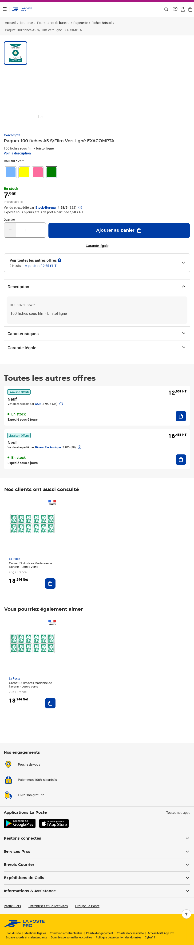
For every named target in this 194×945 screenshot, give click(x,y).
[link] (10, 172)
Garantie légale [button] (97, 246)
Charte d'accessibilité (130, 933)
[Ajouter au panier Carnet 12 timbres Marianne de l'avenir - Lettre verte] (50, 583)
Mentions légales (35, 933)
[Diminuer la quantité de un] (10, 230)
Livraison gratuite (31, 795)
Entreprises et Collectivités (48, 906)
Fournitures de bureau (53, 22)
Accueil (10, 22)
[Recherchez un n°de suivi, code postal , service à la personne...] (166, 9)
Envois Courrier (97, 865)
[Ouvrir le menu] (4, 9)
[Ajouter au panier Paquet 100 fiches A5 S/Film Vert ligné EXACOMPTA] (119, 230)
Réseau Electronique (48, 447)
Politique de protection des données (118, 937)
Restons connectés (97, 838)
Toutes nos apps (178, 812)
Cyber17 (150, 937)
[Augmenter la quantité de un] (40, 230)
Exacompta (12, 135)
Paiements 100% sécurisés (37, 779)
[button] (175, 9)
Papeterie (80, 22)
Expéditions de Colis (97, 878)
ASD (38, 404)
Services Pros (97, 851)
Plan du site (13, 933)
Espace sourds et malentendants (26, 937)
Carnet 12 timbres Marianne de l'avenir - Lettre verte (30, 565)
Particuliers (12, 906)
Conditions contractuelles (66, 933)
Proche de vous (29, 764)
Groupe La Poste (87, 906)
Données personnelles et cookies (71, 937)
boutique (26, 22)
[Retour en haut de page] (186, 914)
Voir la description (17, 153)
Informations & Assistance (97, 891)
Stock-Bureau (45, 207)
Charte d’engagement (99, 933)
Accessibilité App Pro (160, 933)
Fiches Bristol (101, 22)
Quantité (9, 219)
